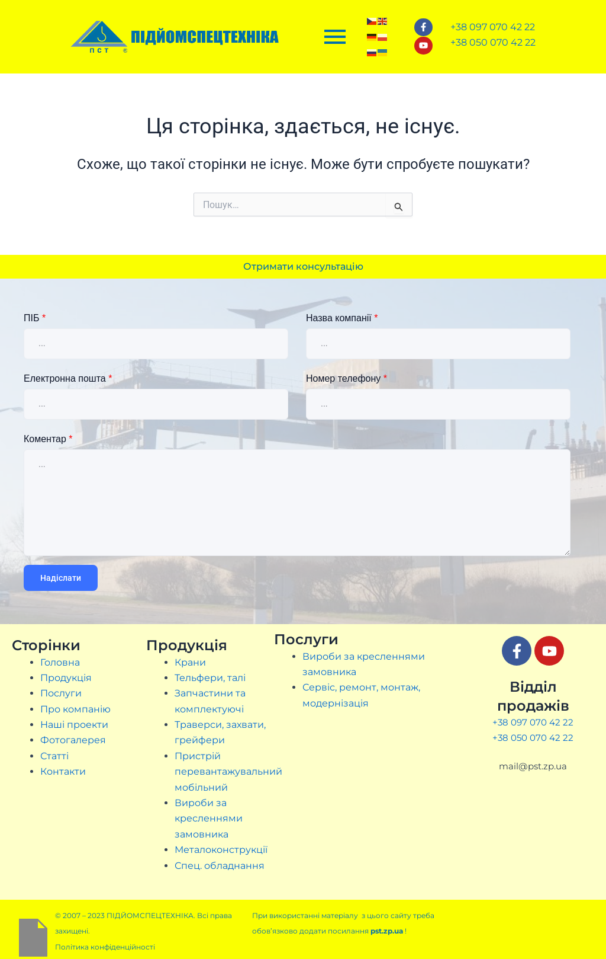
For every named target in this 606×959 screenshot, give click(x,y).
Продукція (66, 677)
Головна (60, 662)
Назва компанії (342, 318)
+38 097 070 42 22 (532, 722)
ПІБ (35, 318)
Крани (190, 662)
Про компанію (75, 709)
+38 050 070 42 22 (532, 737)
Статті (54, 756)
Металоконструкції (221, 849)
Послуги (61, 693)
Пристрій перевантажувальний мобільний (228, 771)
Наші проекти (74, 724)
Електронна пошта (68, 378)
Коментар (48, 439)
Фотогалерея (73, 740)
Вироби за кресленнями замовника (209, 818)
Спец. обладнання (220, 865)
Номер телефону (346, 378)
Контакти (63, 771)
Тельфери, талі (210, 677)
